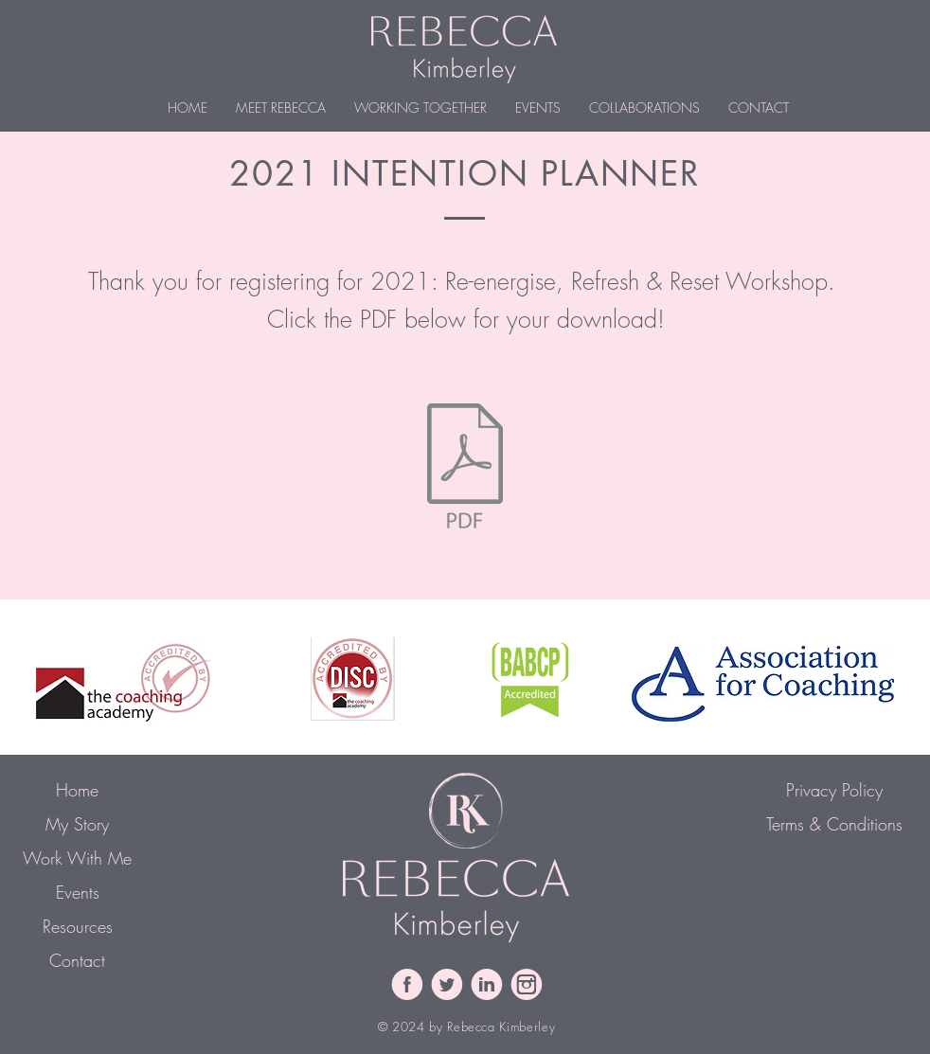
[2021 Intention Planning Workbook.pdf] (465, 468)
